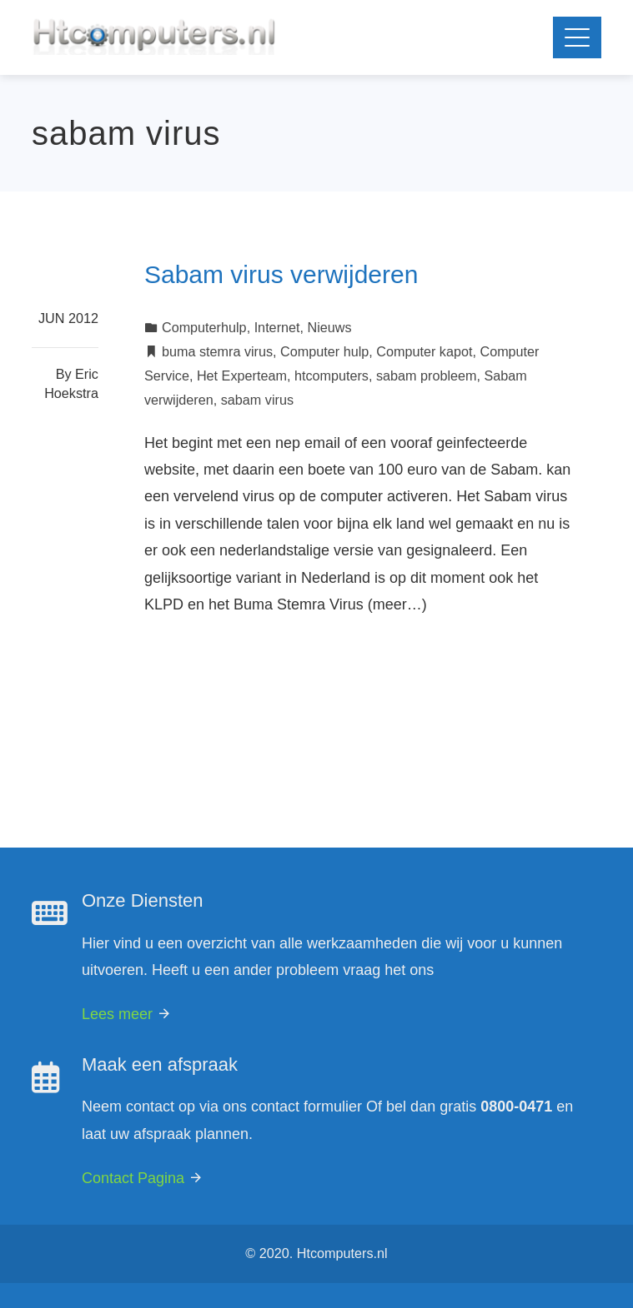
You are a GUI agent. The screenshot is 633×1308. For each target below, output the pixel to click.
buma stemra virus (217, 351)
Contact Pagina (142, 1178)
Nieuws (330, 327)
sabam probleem (426, 375)
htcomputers (331, 375)
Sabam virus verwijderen (281, 274)
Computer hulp (324, 351)
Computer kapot (424, 351)
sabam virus (257, 399)
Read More (198, 669)
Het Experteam (242, 375)
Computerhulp (204, 327)
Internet (277, 327)
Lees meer (127, 1014)
